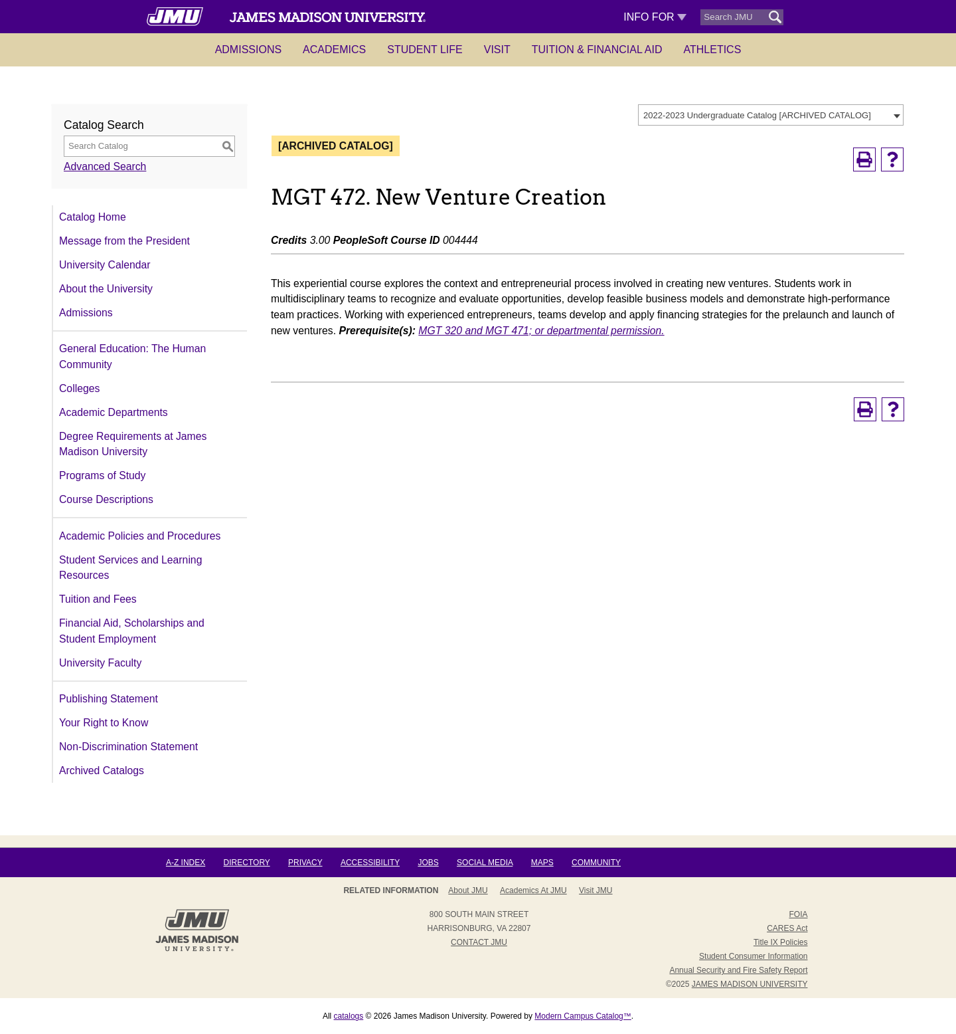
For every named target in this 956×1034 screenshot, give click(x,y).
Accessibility (370, 862)
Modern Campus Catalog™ (582, 1016)
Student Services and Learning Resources (130, 567)
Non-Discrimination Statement (128, 746)
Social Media (485, 862)
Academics (334, 49)
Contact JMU (479, 942)
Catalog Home (92, 217)
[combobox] (771, 115)
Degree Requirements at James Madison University (132, 444)
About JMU (467, 890)
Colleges (79, 388)
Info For (654, 17)
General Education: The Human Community (132, 356)
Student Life (425, 49)
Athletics (713, 49)
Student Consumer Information (753, 956)
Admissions (248, 49)
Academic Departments (113, 412)
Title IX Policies (781, 942)
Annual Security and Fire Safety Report (738, 970)
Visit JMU (595, 890)
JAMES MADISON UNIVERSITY (750, 984)
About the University (106, 288)
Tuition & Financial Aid (597, 49)
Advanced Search (105, 166)
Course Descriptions (106, 499)
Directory (247, 862)
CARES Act (787, 928)
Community (596, 862)
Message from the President (124, 241)
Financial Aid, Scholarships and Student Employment (131, 631)
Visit (497, 49)
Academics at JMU (533, 890)
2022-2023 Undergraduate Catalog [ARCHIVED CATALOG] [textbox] (757, 115)
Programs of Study (102, 475)
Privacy (305, 862)
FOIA (798, 914)
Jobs (428, 862)
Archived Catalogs (101, 770)
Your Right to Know (103, 722)
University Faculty (100, 663)
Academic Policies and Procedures (139, 536)
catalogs (349, 1016)
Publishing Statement (108, 698)
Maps (542, 862)
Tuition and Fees (98, 599)
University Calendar (104, 264)
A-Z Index (185, 862)
